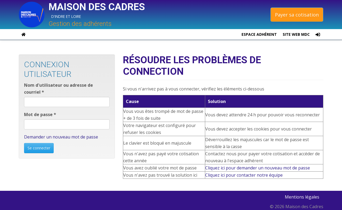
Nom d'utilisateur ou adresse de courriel (58, 88)
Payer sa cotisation (297, 14)
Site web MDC (296, 34)
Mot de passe (40, 114)
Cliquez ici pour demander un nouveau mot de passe (257, 168)
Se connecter (39, 147)
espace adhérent (259, 34)
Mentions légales (302, 197)
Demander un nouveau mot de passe (61, 137)
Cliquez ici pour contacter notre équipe (244, 175)
